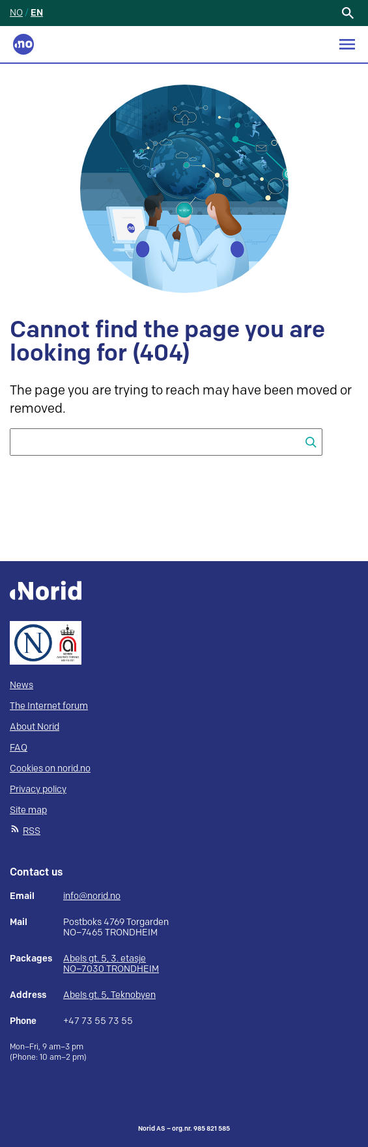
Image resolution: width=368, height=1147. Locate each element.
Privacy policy (38, 789)
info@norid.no (91, 896)
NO (16, 12)
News (21, 685)
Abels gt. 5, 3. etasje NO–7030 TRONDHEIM (111, 963)
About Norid (34, 726)
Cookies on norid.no (50, 768)
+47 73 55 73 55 (98, 1021)
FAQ (18, 747)
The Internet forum (49, 706)
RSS (31, 830)
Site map (28, 810)
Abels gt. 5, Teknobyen (109, 995)
